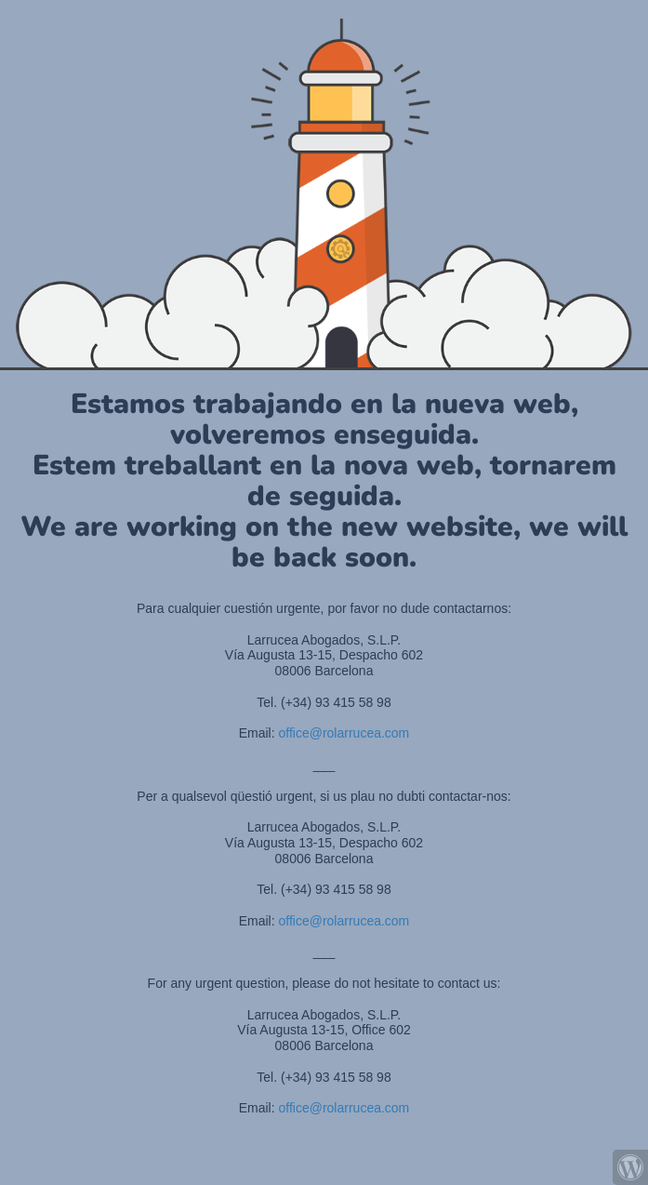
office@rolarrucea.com (344, 733)
